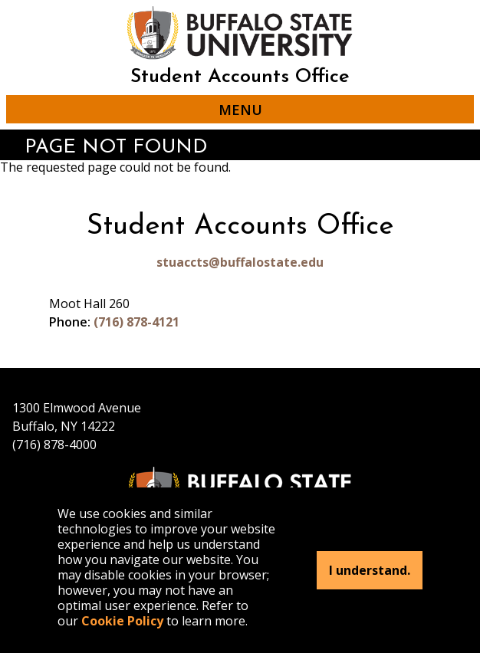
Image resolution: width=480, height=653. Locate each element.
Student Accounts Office (240, 77)
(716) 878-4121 (136, 321)
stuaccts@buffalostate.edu (240, 262)
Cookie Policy (122, 620)
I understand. (369, 570)
